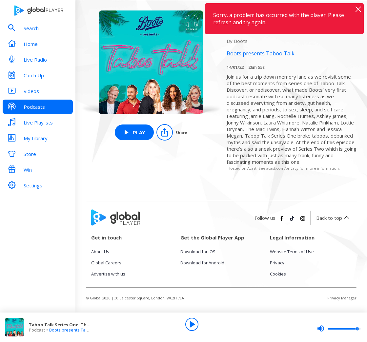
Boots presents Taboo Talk (76, 330)
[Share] (171, 132)
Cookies (278, 274)
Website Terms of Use (292, 252)
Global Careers (106, 263)
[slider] (339, 328)
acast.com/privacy (282, 168)
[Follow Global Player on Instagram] (302, 221)
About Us (100, 252)
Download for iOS (197, 252)
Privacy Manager (342, 298)
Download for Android (202, 263)
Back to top (333, 218)
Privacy (277, 263)
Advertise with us (108, 274)
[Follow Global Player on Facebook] (281, 221)
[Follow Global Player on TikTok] (292, 221)
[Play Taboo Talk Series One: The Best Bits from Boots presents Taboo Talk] (134, 132)
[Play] (191, 324)
